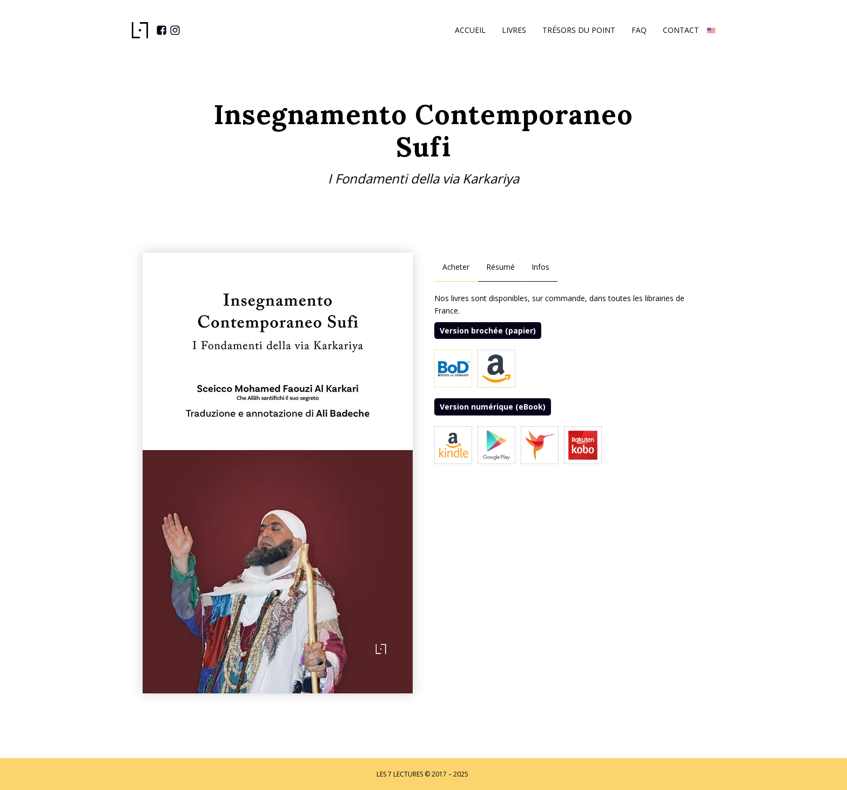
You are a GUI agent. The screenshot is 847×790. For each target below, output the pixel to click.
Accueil (470, 30)
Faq (639, 30)
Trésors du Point (578, 30)
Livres (514, 30)
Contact (681, 30)
